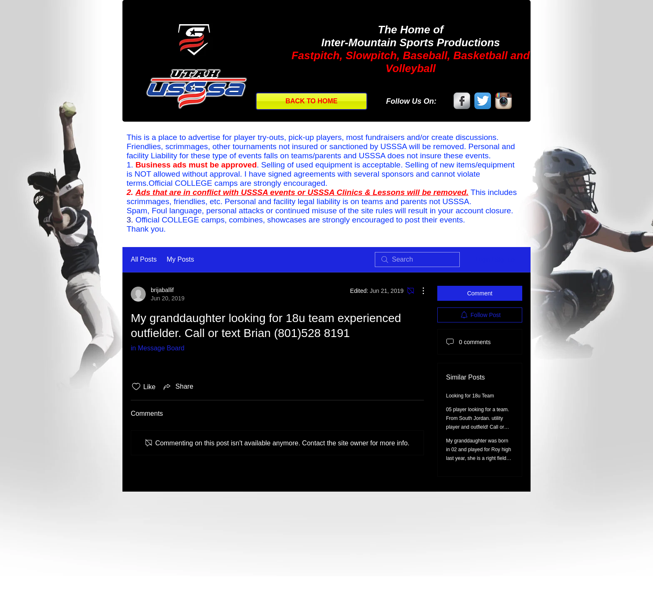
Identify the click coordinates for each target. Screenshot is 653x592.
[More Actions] (419, 291)
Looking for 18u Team (470, 396)
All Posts (144, 259)
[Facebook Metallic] (462, 100)
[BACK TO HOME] (311, 101)
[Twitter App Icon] (482, 100)
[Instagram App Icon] (503, 100)
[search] (417, 259)
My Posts (180, 259)
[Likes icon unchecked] (136, 387)
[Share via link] (177, 387)
